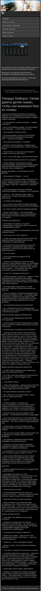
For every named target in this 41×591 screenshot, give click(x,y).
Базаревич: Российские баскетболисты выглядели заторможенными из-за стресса (18, 73)
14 (18, 50)
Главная (6, 18)
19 (11, 51)
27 (14, 53)
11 (7, 50)
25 (7, 53)
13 (14, 50)
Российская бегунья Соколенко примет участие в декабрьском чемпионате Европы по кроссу (20, 68)
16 (25, 50)
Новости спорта (9, 22)
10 (3, 50)
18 (7, 51)
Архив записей (8, 32)
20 (14, 51)
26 (11, 53)
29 (22, 53)
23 (25, 51)
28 (18, 53)
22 (22, 51)
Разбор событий (9, 29)
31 (3, 55)
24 (3, 53)
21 (18, 51)
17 (3, 51)
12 (11, 50)
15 (22, 50)
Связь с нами (8, 36)
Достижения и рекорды (11, 25)
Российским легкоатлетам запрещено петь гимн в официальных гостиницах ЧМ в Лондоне (22, 91)
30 (25, 53)
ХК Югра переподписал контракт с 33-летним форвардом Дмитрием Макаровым (19, 78)
